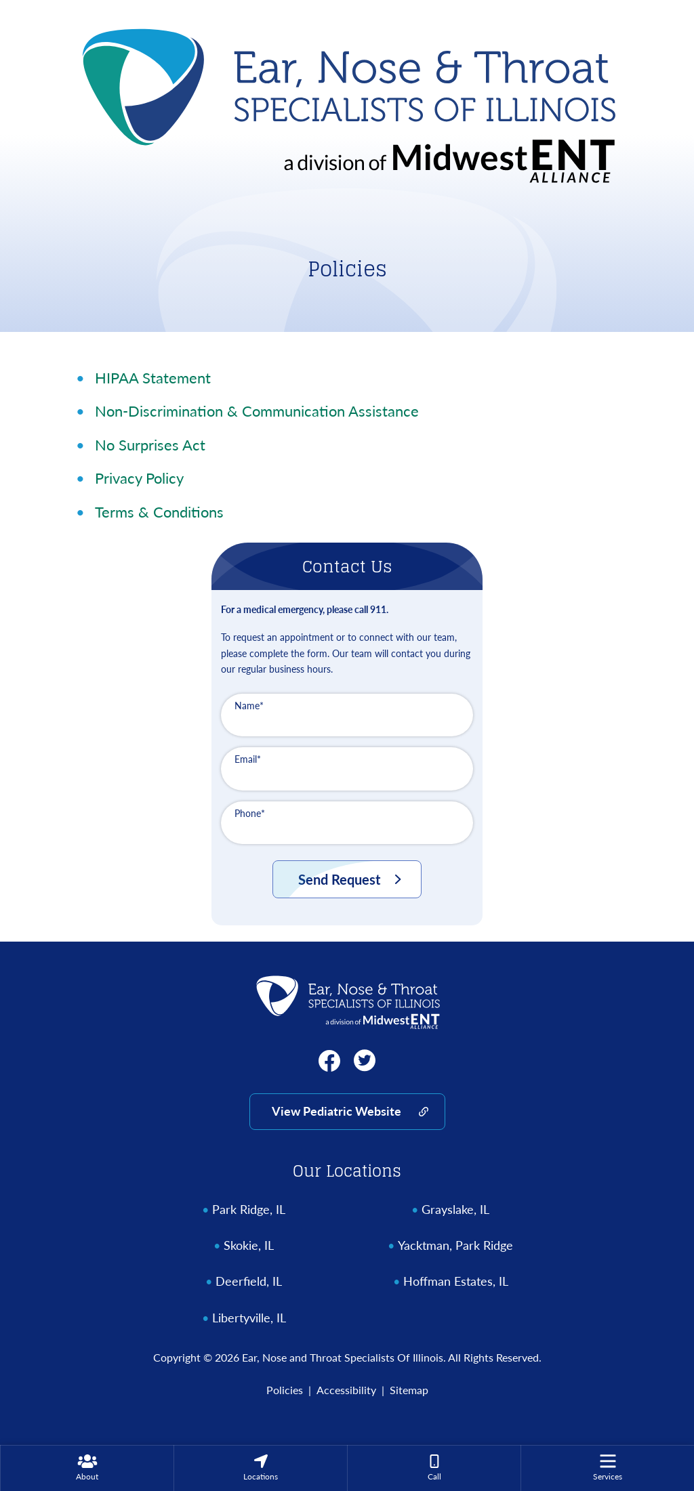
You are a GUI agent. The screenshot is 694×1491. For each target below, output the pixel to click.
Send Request (339, 879)
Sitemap (409, 1389)
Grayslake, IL (455, 1209)
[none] (87, 1468)
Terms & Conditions (159, 512)
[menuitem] (87, 1468)
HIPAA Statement (153, 378)
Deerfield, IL (249, 1281)
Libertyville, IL (249, 1318)
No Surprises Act (150, 445)
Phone (249, 813)
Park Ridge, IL (248, 1209)
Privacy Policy (139, 478)
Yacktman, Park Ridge (455, 1245)
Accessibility (346, 1389)
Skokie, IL (249, 1245)
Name (249, 705)
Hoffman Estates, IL (455, 1281)
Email (247, 759)
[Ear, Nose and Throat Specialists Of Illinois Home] (347, 102)
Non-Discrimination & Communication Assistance (257, 411)
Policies (284, 1389)
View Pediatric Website (336, 1111)
